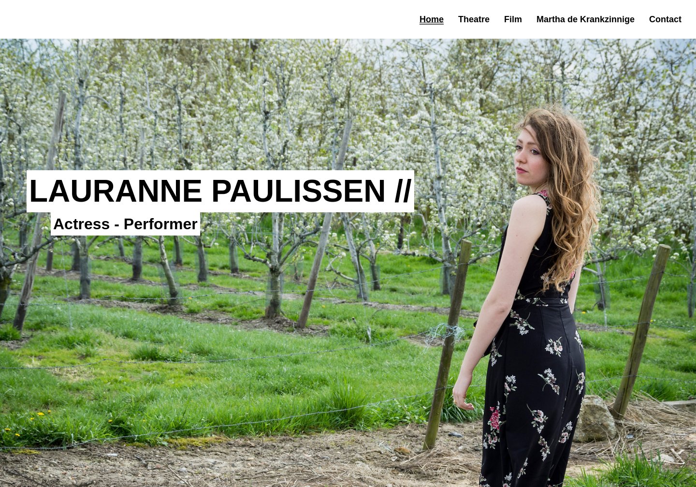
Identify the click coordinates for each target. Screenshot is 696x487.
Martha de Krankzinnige (585, 19)
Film (513, 19)
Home (432, 19)
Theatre (474, 19)
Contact (665, 19)
